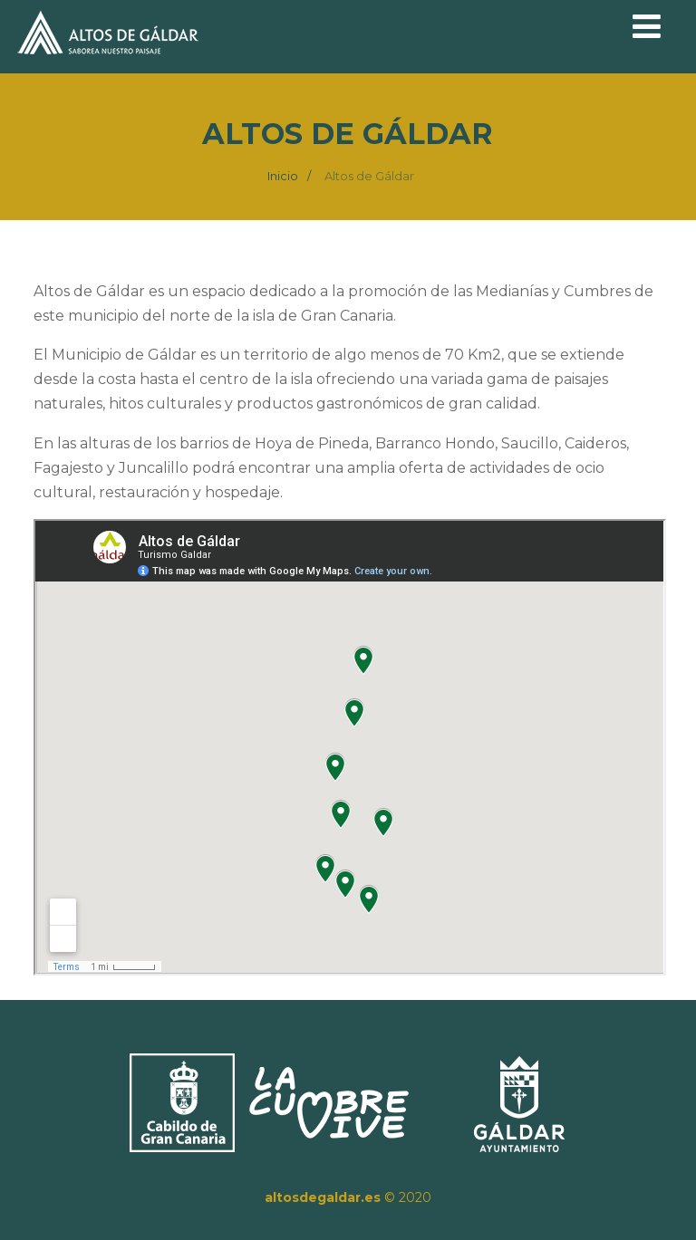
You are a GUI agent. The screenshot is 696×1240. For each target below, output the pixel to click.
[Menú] (647, 26)
